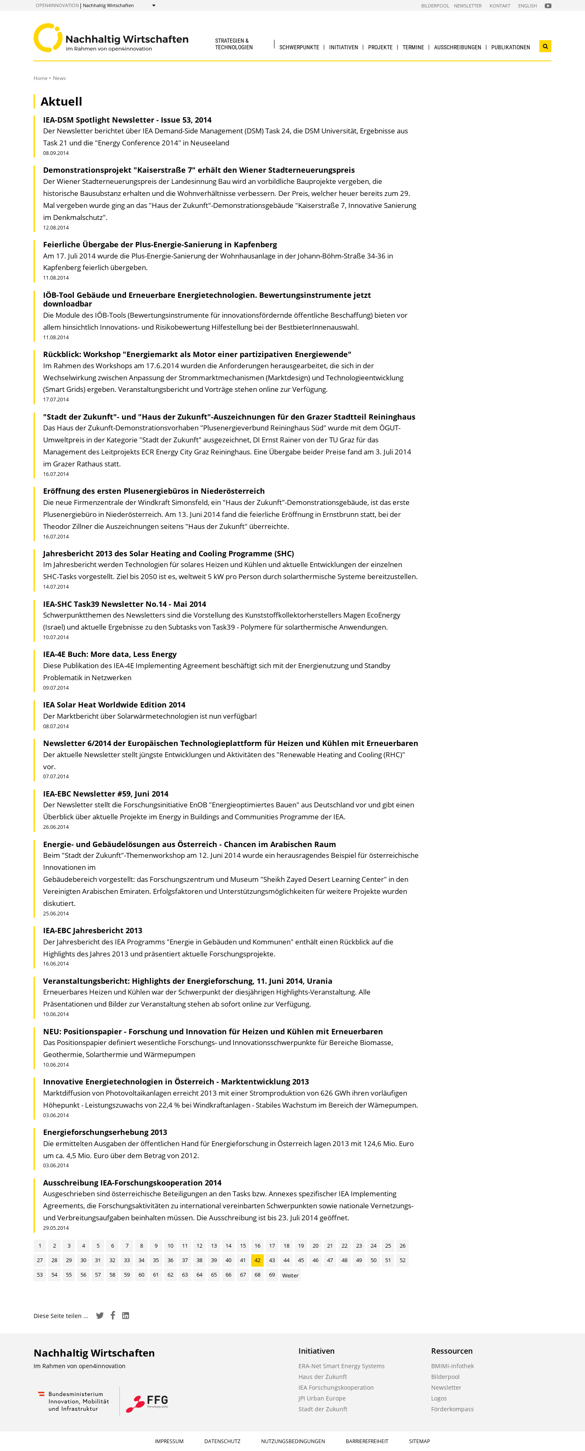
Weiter (290, 1275)
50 (373, 1260)
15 (243, 1245)
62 (170, 1274)
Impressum (169, 1441)
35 (156, 1260)
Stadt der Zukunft (323, 1409)
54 (54, 1274)
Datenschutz (222, 1441)
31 (98, 1260)
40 (228, 1260)
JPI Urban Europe (322, 1398)
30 (83, 1260)
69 (272, 1274)
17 (272, 1245)
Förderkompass (452, 1409)
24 (373, 1245)
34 (141, 1260)
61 (156, 1274)
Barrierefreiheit (367, 1441)
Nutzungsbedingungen (293, 1441)
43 (272, 1260)
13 (214, 1245)
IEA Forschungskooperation (336, 1387)
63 (185, 1274)
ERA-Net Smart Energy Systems (342, 1366)
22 (344, 1245)
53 (40, 1274)
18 (286, 1245)
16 (257, 1245)
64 (199, 1274)
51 (388, 1260)
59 (127, 1274)
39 (214, 1260)
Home (41, 78)
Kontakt (500, 5)
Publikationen (510, 47)
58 (112, 1274)
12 (199, 1245)
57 (98, 1274)
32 (112, 1260)
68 (257, 1274)
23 (359, 1245)
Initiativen (343, 47)
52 (402, 1260)
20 (315, 1245)
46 (315, 1260)
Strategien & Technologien (234, 43)
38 (199, 1260)
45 (301, 1260)
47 (330, 1260)
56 (83, 1274)
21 (330, 1245)
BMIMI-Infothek (452, 1366)
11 (185, 1245)
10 (170, 1245)
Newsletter (468, 5)
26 (402, 1245)
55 (69, 1274)
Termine (413, 47)
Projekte (380, 47)
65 (214, 1274)
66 (228, 1274)
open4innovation (57, 5)
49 (359, 1260)
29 (69, 1260)
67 (243, 1274)
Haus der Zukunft (323, 1377)
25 (388, 1245)
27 (40, 1260)
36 (170, 1260)
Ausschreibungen (457, 47)
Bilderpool (435, 5)
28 (54, 1260)
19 (301, 1245)
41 (243, 1260)
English (527, 5)
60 (141, 1274)
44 (286, 1260)
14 (228, 1245)
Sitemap (419, 1441)
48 (344, 1260)
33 (127, 1260)
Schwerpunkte (299, 47)
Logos (439, 1398)
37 (185, 1260)
